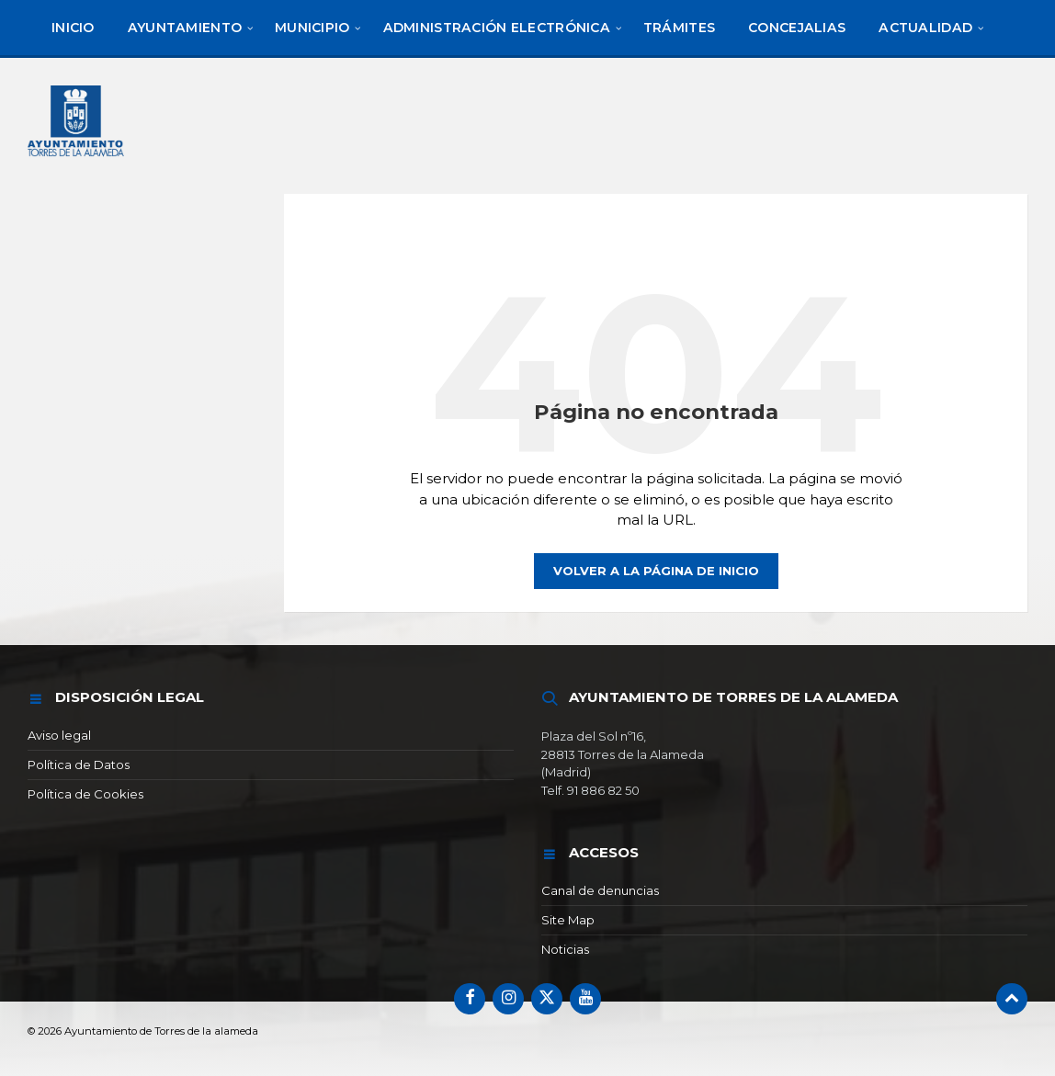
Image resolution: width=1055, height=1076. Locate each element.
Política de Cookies (85, 794)
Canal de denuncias (600, 890)
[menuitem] (73, 27)
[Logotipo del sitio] (77, 158)
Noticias (565, 949)
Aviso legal (59, 735)
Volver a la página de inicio (656, 570)
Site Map (568, 919)
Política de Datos (79, 764)
